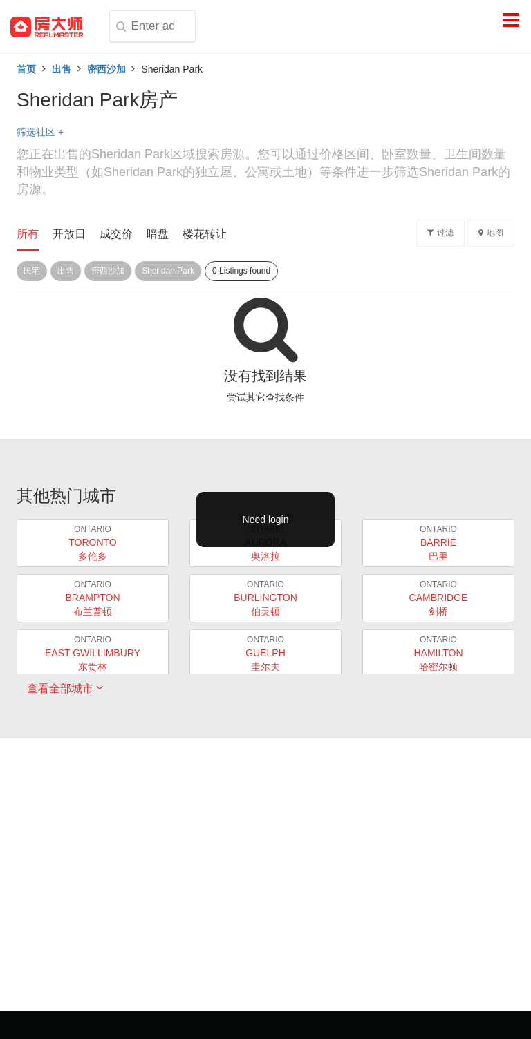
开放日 (69, 234)
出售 (61, 69)
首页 (26, 69)
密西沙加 (106, 69)
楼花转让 (205, 234)
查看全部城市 (65, 688)
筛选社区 (40, 131)
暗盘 (158, 234)
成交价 (116, 234)
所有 (28, 234)
